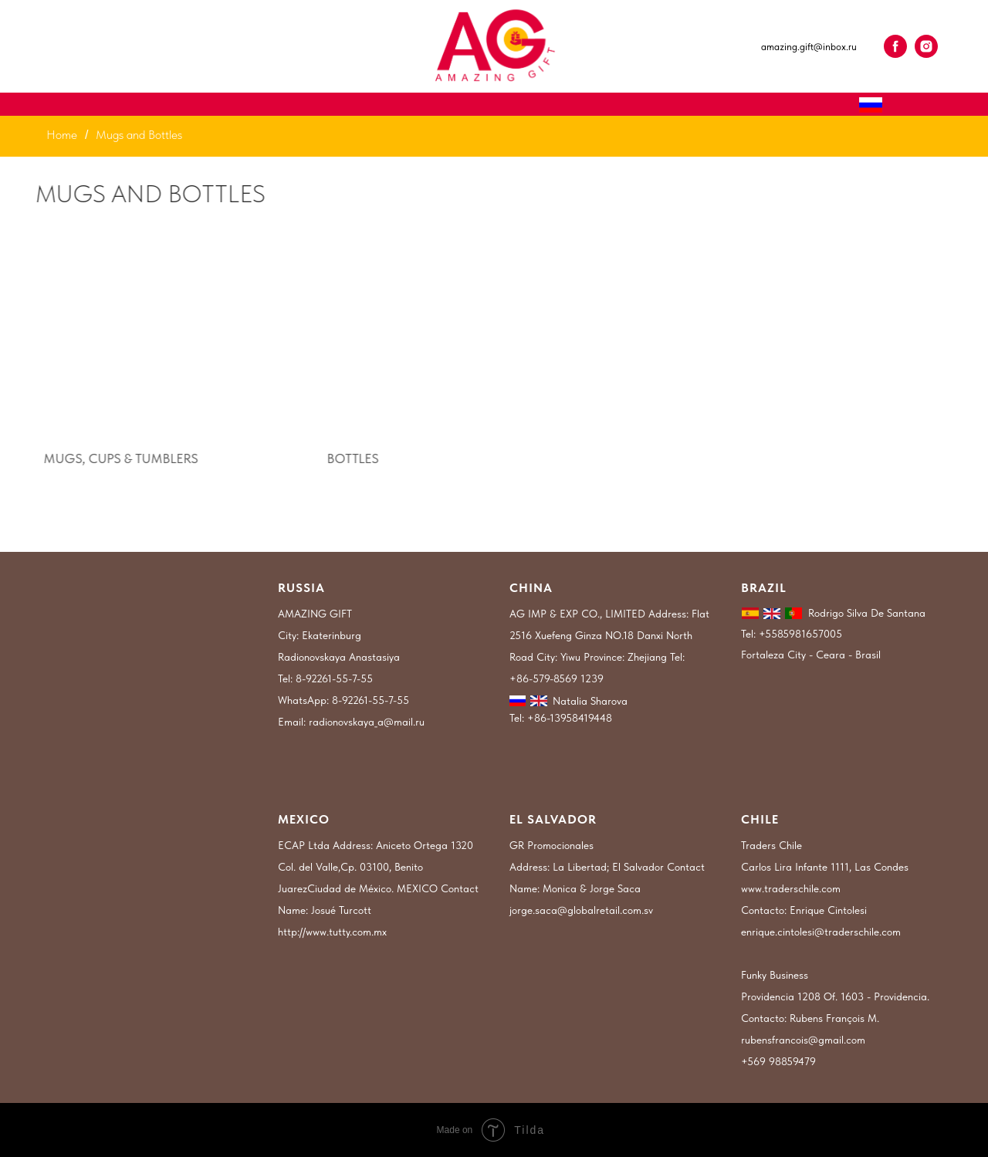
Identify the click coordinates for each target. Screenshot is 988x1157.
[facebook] (895, 46)
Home (61, 134)
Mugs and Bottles (139, 134)
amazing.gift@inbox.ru (809, 46)
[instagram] (926, 46)
